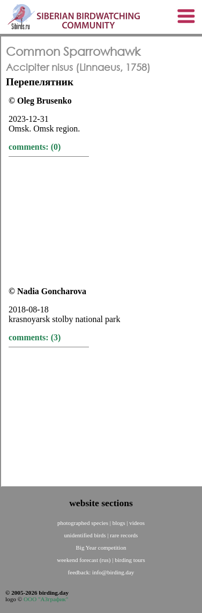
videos (137, 523)
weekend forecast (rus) (84, 560)
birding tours (130, 560)
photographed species (83, 523)
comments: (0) (35, 146)
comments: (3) (35, 337)
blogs (120, 523)
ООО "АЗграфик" (46, 599)
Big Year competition (101, 547)
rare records (124, 535)
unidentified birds (86, 535)
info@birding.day (113, 572)
